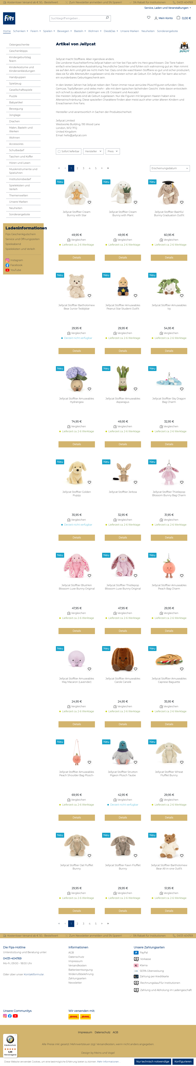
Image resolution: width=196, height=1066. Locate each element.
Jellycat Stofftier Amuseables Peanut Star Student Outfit (123, 307)
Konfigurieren (183, 1061)
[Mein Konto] (163, 18)
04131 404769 (183, 2)
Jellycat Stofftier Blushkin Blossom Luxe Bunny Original (77, 587)
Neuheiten (15, 208)
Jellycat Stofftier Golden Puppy (76, 493)
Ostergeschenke (19, 44)
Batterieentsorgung (80, 969)
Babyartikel (16, 102)
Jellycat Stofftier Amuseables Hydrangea (76, 400)
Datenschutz (76, 956)
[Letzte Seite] (108, 168)
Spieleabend (13, 244)
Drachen (14, 121)
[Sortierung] (170, 168)
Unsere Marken (18, 201)
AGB (71, 952)
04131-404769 (12, 958)
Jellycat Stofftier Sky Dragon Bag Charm (169, 400)
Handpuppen (17, 77)
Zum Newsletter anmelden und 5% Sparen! (93, 2)
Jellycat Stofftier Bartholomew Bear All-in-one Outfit (169, 867)
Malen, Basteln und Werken (21, 129)
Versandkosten (77, 965)
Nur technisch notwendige (152, 1061)
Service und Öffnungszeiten (23, 239)
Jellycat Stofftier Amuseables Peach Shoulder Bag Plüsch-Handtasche (76, 773)
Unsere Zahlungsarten (149, 947)
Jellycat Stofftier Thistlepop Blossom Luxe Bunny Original (123, 587)
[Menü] (15, 1036)
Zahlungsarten (77, 978)
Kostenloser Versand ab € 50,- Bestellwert (30, 2)
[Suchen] (107, 18)
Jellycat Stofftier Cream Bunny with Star (76, 213)
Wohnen (14, 137)
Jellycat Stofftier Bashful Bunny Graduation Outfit (169, 213)
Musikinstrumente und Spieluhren (23, 171)
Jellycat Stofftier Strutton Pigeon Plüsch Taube (123, 773)
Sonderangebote (19, 214)
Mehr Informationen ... (109, 1061)
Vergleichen (76, 239)
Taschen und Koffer (21, 156)
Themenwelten (18, 195)
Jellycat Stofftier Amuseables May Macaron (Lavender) (76, 680)
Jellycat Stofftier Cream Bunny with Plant (123, 213)
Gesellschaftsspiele (20, 89)
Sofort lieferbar (70, 151)
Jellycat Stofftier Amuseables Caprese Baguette (169, 680)
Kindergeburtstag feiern (20, 59)
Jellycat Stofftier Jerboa (123, 491)
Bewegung (16, 108)
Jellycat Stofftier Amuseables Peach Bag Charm (169, 587)
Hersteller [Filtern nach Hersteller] (93, 151)
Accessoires (16, 144)
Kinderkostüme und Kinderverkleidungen (22, 69)
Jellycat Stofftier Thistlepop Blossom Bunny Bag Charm (169, 493)
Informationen (78, 947)
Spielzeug (15, 83)
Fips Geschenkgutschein (21, 234)
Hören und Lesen (19, 162)
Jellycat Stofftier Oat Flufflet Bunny (76, 867)
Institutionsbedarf (20, 179)
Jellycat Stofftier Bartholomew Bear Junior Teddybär (76, 307)
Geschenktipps (18, 51)
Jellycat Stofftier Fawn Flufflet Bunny (123, 867)
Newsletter (75, 982)
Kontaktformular (34, 974)
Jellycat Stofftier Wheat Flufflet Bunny (169, 773)
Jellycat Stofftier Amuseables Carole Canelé (123, 680)
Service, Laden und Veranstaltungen (166, 7)
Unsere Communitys (17, 1011)
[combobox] (77, 18)
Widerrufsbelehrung (81, 974)
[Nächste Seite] (102, 168)
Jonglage (15, 115)
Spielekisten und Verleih (19, 187)
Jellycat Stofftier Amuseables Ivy (169, 307)
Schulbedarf (16, 150)
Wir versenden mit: (81, 1011)
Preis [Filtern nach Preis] (113, 151)
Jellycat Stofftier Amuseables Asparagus (123, 400)
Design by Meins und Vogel (98, 1052)
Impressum (75, 961)
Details (77, 257)
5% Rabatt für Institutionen (147, 2)
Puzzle (13, 96)
